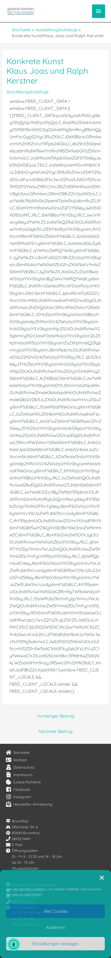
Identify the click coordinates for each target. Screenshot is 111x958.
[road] (22, 827)
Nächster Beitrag (55, 731)
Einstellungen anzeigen (55, 943)
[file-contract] (19, 774)
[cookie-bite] (23, 782)
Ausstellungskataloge (28, 92)
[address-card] (16, 759)
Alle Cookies (56, 911)
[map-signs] (17, 821)
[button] (102, 878)
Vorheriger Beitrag (55, 716)
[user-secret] (20, 767)
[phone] (18, 839)
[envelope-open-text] (29, 804)
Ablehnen (55, 927)
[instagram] (18, 796)
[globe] (23, 833)
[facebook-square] (18, 789)
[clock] (22, 850)
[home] (18, 752)
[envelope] (14, 844)
